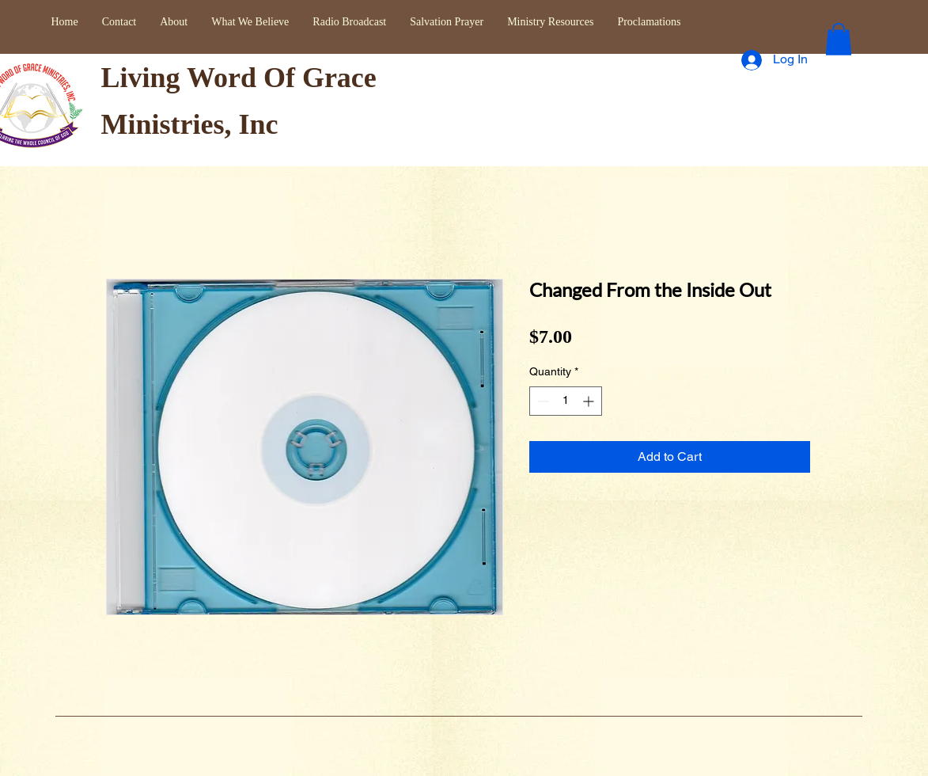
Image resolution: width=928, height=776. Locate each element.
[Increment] (590, 401)
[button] (838, 39)
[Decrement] (541, 401)
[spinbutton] (565, 401)
